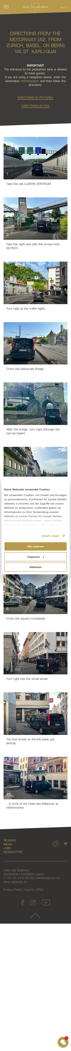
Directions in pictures (35, 97)
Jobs (7, 848)
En (62, 7)
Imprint (29, 889)
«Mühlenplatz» (30, 81)
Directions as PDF (35, 106)
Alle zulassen (35, 546)
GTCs (40, 889)
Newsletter (13, 852)
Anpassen (35, 556)
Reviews (10, 840)
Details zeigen (51, 535)
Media (8, 844)
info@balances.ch (48, 878)
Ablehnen (35, 567)
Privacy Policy (12, 889)
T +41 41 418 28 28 (18, 878)
